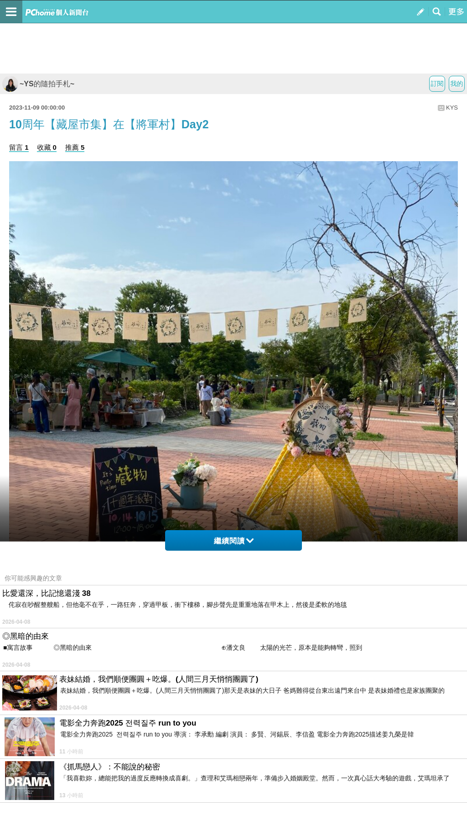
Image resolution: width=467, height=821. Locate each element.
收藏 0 (47, 147)
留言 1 (19, 147)
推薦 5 (75, 147)
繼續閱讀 (234, 541)
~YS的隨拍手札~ (38, 84)
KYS (452, 107)
